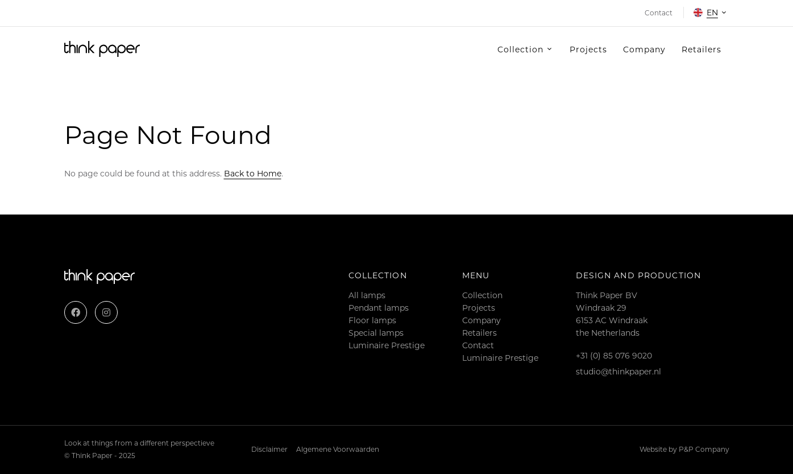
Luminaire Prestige (386, 345)
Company (481, 320)
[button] (525, 49)
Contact (478, 345)
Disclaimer (269, 449)
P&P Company (704, 449)
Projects (478, 308)
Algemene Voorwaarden (337, 449)
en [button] (706, 12)
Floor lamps (372, 320)
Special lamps (376, 333)
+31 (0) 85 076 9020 (614, 356)
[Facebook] (75, 312)
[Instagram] (106, 312)
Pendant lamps (378, 308)
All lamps (366, 295)
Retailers (479, 333)
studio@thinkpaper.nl (618, 371)
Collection (482, 295)
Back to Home (252, 173)
